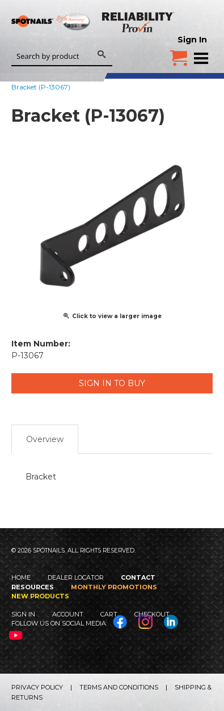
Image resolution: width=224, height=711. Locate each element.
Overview (45, 439)
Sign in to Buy (112, 383)
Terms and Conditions (118, 687)
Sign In (192, 40)
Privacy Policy (37, 687)
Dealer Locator (76, 577)
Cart (108, 614)
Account (67, 614)
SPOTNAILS (51, 37)
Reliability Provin (139, 22)
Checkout (152, 614)
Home (21, 577)
